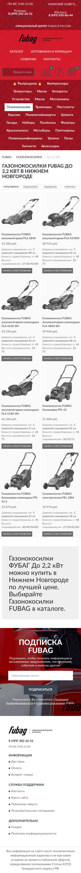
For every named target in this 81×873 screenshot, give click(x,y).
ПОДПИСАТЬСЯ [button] (40, 689)
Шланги (67, 115)
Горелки (14, 115)
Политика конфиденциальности (33, 833)
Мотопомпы (59, 99)
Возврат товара (22, 774)
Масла (40, 99)
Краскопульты (17, 130)
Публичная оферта (24, 804)
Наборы (28, 122)
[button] (20, 17)
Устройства (21, 99)
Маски (42, 91)
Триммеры (43, 107)
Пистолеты (65, 107)
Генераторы (23, 91)
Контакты (52, 59)
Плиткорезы (65, 130)
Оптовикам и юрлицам (51, 51)
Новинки (28, 59)
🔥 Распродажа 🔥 (27, 83)
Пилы (68, 138)
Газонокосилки (18, 107)
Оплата (16, 768)
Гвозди (11, 122)
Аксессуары (50, 146)
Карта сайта (19, 797)
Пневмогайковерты (40, 115)
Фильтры (68, 122)
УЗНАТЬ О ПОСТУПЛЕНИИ (17, 271)
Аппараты (60, 91)
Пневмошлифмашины (25, 138)
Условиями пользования (50, 703)
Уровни (53, 138)
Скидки (16, 827)
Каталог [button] (17, 51)
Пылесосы (48, 122)
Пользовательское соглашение (32, 810)
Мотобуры (41, 130)
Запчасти (29, 146)
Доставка (17, 761)
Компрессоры (57, 83)
